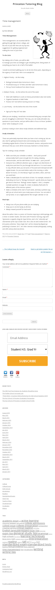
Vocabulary (5, 506)
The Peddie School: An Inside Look (12, 393)
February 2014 (6, 442)
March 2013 (5, 457)
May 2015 (5, 415)
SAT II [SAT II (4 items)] (29, 542)
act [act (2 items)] (20, 521)
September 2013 (7, 454)
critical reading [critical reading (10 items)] (25, 527)
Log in (4, 564)
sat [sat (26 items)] (24, 541)
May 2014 (5, 435)
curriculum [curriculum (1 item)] (36, 528)
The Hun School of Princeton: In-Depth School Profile (18, 401)
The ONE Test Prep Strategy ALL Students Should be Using (20, 391)
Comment (6, 267)
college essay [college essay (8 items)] (9, 525)
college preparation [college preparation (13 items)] (27, 525)
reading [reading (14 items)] (12, 541)
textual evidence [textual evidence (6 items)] (15, 546)
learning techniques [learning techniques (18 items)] (33, 536)
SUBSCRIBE (27, 361)
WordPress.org (7, 571)
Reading (4, 494)
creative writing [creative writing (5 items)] (9, 528)
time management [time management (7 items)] (11, 549)
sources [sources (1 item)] (34, 542)
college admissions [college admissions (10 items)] (35, 523)
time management (37, 234)
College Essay (6, 486)
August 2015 (6, 413)
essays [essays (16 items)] (25, 530)
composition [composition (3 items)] (43, 526)
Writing (4, 508)
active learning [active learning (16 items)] (30, 520)
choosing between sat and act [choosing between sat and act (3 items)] (13, 523)
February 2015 (6, 420)
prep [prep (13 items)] (31, 538)
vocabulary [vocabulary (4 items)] (28, 549)
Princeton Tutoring (13, 236)
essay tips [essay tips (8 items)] (34, 530)
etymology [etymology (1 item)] (42, 531)
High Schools (6, 489)
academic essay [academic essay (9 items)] (10, 520)
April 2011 (5, 467)
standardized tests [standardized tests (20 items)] (39, 544)
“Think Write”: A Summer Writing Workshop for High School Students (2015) (25, 396)
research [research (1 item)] (19, 542)
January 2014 (6, 445)
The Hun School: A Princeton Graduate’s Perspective (18, 398)
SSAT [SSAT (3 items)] (38, 542)
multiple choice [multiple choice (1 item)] (20, 539)
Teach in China (6, 501)
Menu (27, 13)
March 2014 (5, 440)
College (4, 484)
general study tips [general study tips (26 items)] (26, 533)
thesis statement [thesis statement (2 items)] (29, 547)
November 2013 (7, 450)
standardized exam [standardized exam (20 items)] (14, 544)
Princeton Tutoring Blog (27, 4)
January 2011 (6, 472)
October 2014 (6, 425)
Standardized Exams (8, 496)
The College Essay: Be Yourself (13, 249)
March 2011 (5, 469)
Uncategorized (6, 503)
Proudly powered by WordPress (11, 584)
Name (5, 289)
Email (4, 297)
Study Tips (21, 234)
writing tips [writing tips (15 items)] (9, 552)
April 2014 (5, 437)
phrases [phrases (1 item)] (26, 539)
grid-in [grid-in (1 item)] (50, 534)
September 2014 (7, 428)
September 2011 (7, 459)
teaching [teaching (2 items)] (5, 547)
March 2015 (5, 418)
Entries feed (6, 567)
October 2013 (6, 452)
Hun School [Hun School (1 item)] (17, 536)
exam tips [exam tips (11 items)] (7, 533)
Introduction (6, 491)
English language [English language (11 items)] (11, 530)
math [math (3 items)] (13, 539)
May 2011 (5, 464)
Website (5, 305)
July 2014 (5, 430)
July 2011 (5, 462)
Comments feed (7, 569)
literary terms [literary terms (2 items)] (6, 539)
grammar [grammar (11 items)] (43, 533)
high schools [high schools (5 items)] (8, 536)
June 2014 (5, 432)
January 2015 (6, 423)
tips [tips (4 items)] (22, 549)
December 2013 (7, 447)
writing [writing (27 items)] (38, 549)
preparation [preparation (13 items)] (41, 538)
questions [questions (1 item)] (4, 542)
